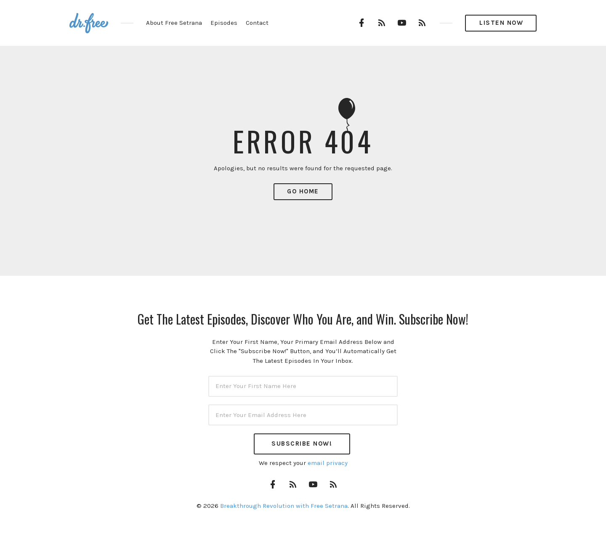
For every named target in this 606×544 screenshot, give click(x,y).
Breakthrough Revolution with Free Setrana (284, 506)
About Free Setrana (174, 22)
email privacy (328, 463)
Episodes (223, 22)
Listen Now (501, 22)
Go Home (303, 191)
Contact (257, 22)
